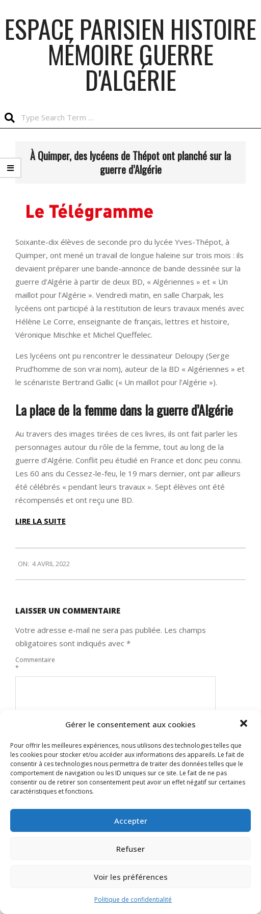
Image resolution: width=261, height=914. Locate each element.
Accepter (130, 821)
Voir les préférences (131, 877)
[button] (245, 724)
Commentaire (32, 663)
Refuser (130, 849)
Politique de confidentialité (133, 899)
